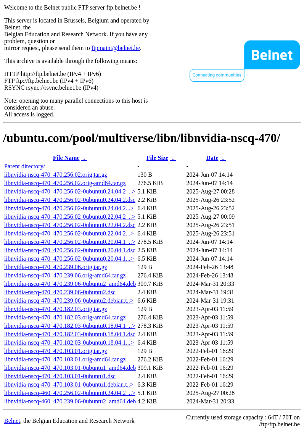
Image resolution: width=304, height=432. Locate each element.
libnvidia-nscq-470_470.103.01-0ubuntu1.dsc (60, 376)
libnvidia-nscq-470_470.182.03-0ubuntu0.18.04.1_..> (69, 325)
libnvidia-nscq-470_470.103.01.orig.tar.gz (55, 351)
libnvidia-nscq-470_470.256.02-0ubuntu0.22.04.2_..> (69, 216)
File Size (157, 158)
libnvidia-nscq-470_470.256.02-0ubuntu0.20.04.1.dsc (69, 250)
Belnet (12, 420)
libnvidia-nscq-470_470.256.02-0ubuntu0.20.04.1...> (69, 258)
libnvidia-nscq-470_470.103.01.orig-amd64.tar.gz (65, 359)
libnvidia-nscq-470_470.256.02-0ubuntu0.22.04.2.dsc (69, 225)
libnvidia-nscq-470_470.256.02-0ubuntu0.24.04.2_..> (69, 191)
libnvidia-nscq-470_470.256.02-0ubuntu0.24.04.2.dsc (69, 200)
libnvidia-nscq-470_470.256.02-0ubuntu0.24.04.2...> (69, 208)
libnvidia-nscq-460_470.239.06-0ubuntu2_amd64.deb (70, 401)
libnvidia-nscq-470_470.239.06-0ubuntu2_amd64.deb (70, 283)
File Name (66, 158)
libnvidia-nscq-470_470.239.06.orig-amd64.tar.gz (65, 275)
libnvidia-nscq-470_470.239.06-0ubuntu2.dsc (60, 292)
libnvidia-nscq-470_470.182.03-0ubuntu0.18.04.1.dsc (69, 334)
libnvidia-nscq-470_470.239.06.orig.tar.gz (55, 267)
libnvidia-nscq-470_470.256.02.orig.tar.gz (55, 174)
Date (212, 158)
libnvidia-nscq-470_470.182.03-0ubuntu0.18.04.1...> (69, 342)
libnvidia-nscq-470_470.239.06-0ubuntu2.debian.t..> (69, 300)
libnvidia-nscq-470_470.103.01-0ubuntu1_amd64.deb (70, 367)
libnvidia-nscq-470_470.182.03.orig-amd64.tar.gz (65, 317)
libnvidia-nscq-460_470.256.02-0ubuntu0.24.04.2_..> (69, 393)
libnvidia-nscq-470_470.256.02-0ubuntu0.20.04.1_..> (69, 242)
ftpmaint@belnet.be (116, 48)
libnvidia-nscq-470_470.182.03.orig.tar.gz (55, 309)
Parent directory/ (24, 166)
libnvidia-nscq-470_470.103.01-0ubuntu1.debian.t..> (69, 384)
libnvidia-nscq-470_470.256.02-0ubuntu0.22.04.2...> (69, 233)
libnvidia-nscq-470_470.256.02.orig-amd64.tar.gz (65, 183)
